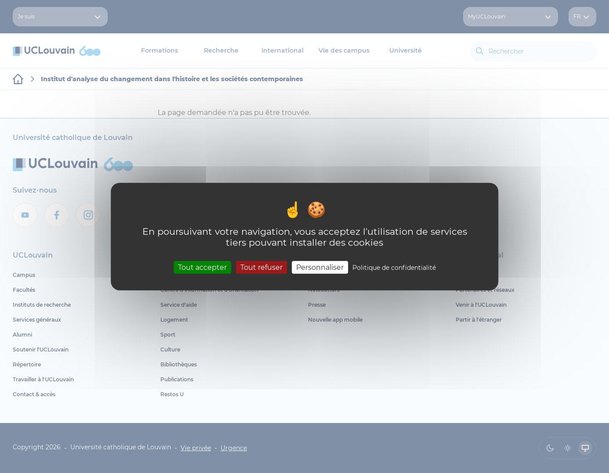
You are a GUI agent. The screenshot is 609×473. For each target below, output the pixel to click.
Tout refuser (261, 267)
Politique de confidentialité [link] (394, 267)
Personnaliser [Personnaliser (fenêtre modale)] (320, 267)
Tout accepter (202, 267)
